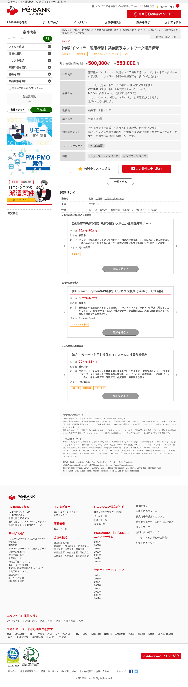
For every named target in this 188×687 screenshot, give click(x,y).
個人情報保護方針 (29, 671)
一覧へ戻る (120, 181)
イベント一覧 (100, 516)
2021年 (97, 548)
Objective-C (37, 637)
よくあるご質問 (16, 578)
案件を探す (143, 22)
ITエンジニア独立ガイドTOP (108, 512)
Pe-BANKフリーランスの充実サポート (27, 548)
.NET (49, 634)
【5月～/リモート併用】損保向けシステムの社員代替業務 (108, 354)
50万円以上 (94, 204)
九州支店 (69, 556)
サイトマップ (143, 527)
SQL (85, 634)
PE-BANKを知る (17, 22)
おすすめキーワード (146, 542)
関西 (58, 620)
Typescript (96, 634)
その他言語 (96, 145)
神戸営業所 (59, 552)
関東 (42, 620)
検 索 (41, 109)
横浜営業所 (70, 546)
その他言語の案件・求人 (107, 30)
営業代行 (13, 542)
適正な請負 (14, 574)
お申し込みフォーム (146, 511)
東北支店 (58, 549)
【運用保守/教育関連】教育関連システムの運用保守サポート (111, 223)
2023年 (97, 542)
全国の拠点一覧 (61, 542)
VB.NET (66, 634)
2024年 (97, 575)
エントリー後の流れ (18, 565)
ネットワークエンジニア (104, 156)
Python (40, 634)
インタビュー (82, 22)
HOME (65, 30)
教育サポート (15, 558)
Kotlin (151, 634)
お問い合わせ (102, 671)
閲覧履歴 (147, 6)
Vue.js (132, 634)
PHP (31, 634)
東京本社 (58, 546)
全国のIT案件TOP (81, 30)
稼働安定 (115, 209)
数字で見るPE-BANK (19, 518)
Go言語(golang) (165, 634)
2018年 (97, 555)
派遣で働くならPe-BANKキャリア (25, 525)
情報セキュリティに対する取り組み (155, 521)
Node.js (108, 634)
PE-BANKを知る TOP (19, 512)
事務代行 (13, 545)
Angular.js (120, 634)
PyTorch (62, 637)
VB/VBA (50, 637)
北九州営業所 (82, 556)
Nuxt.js (141, 634)
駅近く (154, 209)
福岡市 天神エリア (114, 198)
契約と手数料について (19, 561)
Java (9, 634)
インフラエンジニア (134, 156)
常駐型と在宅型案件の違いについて (26, 568)
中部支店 (69, 549)
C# (57, 634)
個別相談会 (142, 506)
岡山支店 (84, 552)
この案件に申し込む (146, 169)
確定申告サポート (17, 552)
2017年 (97, 558)
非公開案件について (18, 571)
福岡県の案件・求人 (133, 30)
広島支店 (58, 556)
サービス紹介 (50, 22)
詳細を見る (120, 268)
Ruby (76, 634)
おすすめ (93, 209)
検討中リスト (167, 6)
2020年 (97, 588)
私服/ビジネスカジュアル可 (135, 209)
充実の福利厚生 (16, 555)
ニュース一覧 (60, 529)
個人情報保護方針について (150, 516)
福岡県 (98, 198)
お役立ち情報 (173, 22)
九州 (91, 198)
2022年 (97, 545)
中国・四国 (69, 620)
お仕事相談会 (113, 22)
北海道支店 (83, 546)
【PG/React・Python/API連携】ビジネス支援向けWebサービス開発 (116, 291)
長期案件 (104, 209)
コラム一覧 (99, 524)
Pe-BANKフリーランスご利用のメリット (28, 538)
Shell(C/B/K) (22, 637)
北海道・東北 (30, 620)
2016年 (97, 561)
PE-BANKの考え (17, 515)
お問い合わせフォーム (148, 532)
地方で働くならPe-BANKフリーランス (27, 521)
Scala (9, 637)
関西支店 (80, 549)
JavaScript (20, 634)
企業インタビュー (62, 515)
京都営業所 (72, 552)
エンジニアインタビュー (66, 512)
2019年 (97, 552)
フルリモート (13, 620)
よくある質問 (86, 671)
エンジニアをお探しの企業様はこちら (115, 6)
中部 (50, 620)
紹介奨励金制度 (16, 581)
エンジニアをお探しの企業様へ (152, 537)
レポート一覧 (100, 520)
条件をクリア (18, 109)
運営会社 (12, 671)
